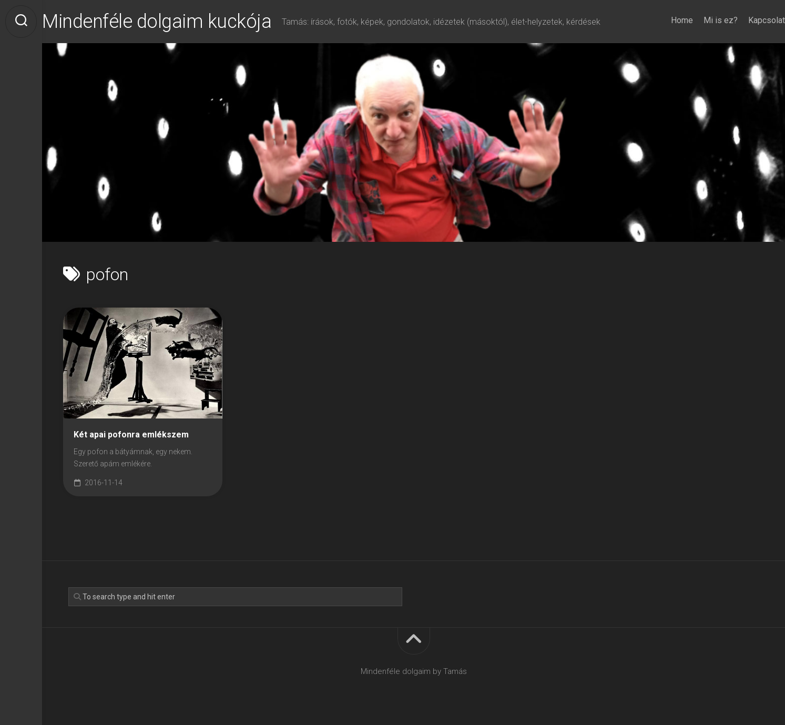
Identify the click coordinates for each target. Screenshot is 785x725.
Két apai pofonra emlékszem (131, 435)
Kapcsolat (745, 20)
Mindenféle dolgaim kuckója (177, 22)
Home (661, 20)
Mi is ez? (699, 20)
